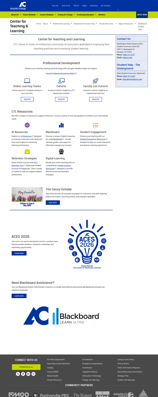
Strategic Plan (123, 376)
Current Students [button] (47, 15)
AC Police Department (56, 360)
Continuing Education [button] (86, 15)
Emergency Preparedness (92, 364)
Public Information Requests (129, 368)
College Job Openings (91, 380)
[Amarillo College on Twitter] (18, 374)
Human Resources (54, 380)
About (46, 24)
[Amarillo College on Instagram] (33, 374)
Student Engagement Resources (94, 139)
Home (38, 24)
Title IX (76, 5)
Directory (94, 5)
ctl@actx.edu (127, 58)
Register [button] (27, 99)
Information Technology (91, 376)
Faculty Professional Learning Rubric (61, 73)
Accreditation (87, 360)
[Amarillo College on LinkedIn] (28, 374)
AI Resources (27, 136)
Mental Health (52, 376)
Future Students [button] (30, 15)
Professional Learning (62, 24)
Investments (87, 368)
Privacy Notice (123, 364)
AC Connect (105, 5)
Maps (84, 5)
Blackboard (58, 139)
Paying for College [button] (65, 15)
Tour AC (55, 5)
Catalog (50, 368)
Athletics (101, 15)
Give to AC (66, 5)
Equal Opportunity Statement (58, 364)
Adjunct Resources (126, 24)
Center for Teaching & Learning (19, 26)
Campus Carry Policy (126, 360)
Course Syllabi (52, 372)
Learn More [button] (19, 253)
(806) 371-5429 (129, 76)
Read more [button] (53, 203)
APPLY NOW (142, 15)
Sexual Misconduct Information (130, 372)
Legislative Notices (89, 372)
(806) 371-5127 (129, 55)
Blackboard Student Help (142, 27)
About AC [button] (15, 15)
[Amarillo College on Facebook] (23, 374)
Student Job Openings (126, 380)
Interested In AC (26, 367)
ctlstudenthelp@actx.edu (132, 79)
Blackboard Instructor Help (85, 24)
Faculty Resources (107, 24)
